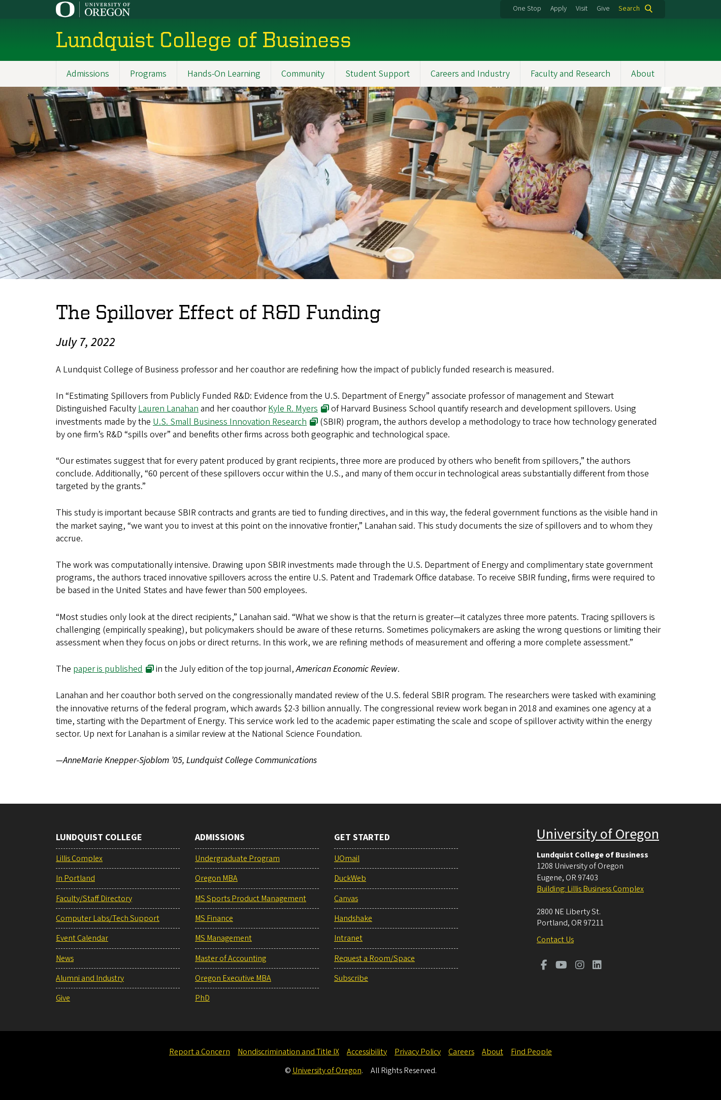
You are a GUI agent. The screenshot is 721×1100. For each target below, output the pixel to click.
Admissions (88, 73)
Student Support (377, 73)
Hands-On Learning (223, 73)
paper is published (108, 669)
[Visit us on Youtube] (561, 966)
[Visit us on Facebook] (544, 966)
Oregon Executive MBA (233, 978)
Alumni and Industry (90, 978)
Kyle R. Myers (293, 409)
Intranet (348, 938)
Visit (581, 9)
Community (302, 73)
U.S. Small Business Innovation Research (230, 422)
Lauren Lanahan (168, 409)
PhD (202, 998)
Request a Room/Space (374, 958)
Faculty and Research (570, 73)
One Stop (527, 9)
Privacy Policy (418, 1051)
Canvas (346, 898)
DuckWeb (350, 878)
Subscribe (351, 978)
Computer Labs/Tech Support (107, 918)
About (642, 73)
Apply (558, 9)
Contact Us (555, 939)
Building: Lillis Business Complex (590, 889)
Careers (461, 1051)
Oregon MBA (216, 878)
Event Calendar (82, 938)
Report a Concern (199, 1051)
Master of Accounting (230, 958)
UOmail (346, 858)
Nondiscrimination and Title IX (288, 1051)
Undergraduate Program (237, 858)
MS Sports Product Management (250, 898)
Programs (148, 73)
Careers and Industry (470, 73)
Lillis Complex (79, 858)
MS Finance (214, 918)
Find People (531, 1051)
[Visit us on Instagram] (579, 966)
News (65, 958)
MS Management (223, 938)
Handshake (353, 918)
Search (629, 9)
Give (603, 9)
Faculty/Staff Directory (94, 898)
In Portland (75, 878)
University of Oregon (598, 834)
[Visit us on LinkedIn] (597, 966)
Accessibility (367, 1051)
